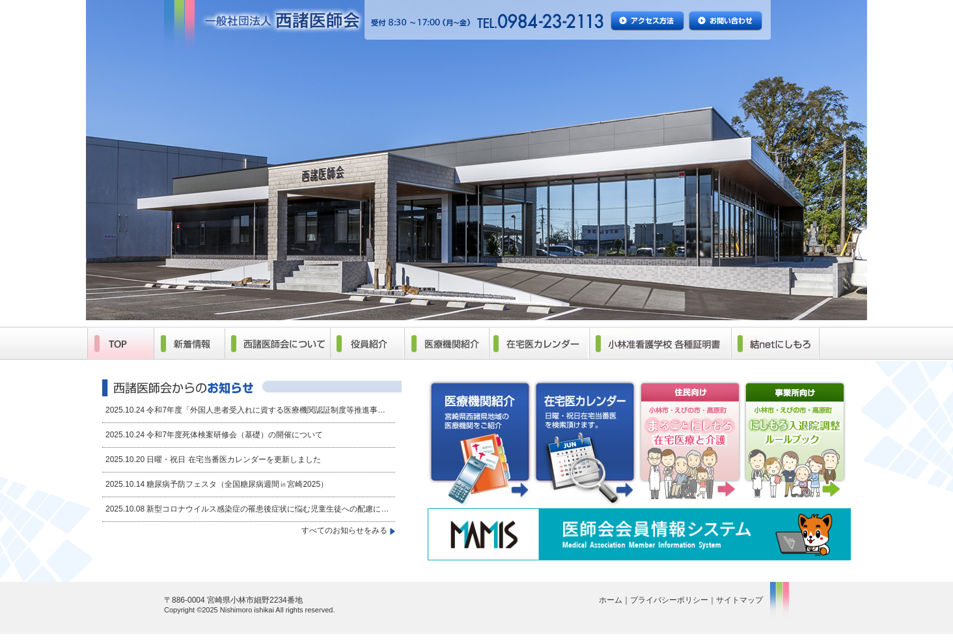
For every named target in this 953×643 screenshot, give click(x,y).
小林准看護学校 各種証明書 (659, 343)
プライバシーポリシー (669, 600)
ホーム (610, 600)
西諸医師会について (277, 343)
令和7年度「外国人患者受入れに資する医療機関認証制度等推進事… (265, 410)
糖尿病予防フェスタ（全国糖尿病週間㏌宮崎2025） (237, 484)
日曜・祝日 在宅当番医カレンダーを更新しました (233, 459)
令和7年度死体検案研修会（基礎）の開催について (234, 434)
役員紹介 (367, 343)
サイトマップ (739, 600)
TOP (120, 343)
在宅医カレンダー (538, 343)
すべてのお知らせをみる (344, 530)
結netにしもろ (775, 343)
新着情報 (189, 343)
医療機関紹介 (446, 343)
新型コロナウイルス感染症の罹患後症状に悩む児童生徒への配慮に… (267, 508)
